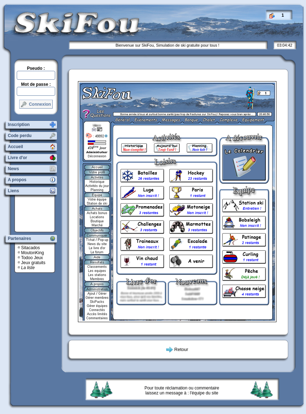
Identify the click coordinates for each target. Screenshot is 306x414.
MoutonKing (32, 252)
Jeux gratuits (33, 262)
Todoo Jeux (32, 257)
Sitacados (30, 247)
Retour (181, 349)
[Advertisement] (37, 214)
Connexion (36, 104)
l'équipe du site (204, 393)
